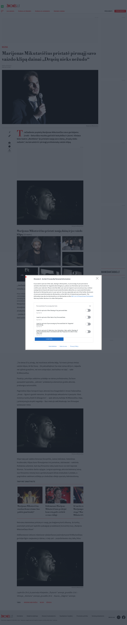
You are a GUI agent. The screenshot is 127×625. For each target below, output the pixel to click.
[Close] (98, 279)
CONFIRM (49, 339)
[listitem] (63, 306)
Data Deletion (53, 346)
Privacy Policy (74, 346)
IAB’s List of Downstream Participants (82, 296)
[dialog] (63, 312)
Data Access (63, 346)
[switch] (88, 310)
